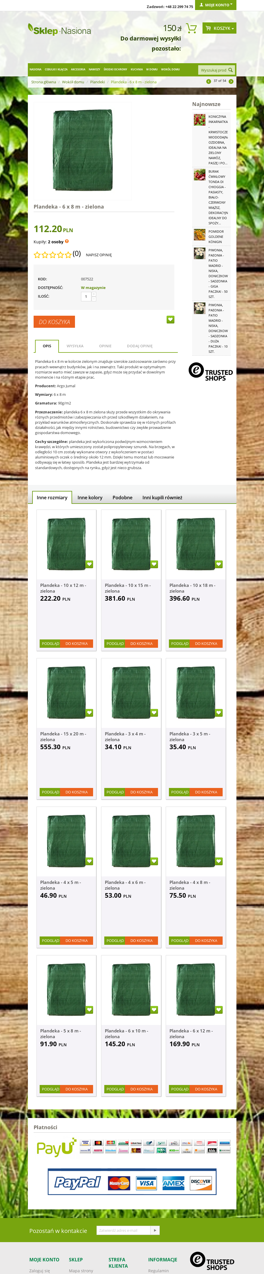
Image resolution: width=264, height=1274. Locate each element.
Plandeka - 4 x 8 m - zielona (189, 885)
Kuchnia (137, 69)
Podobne (122, 497)
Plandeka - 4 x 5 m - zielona (60, 885)
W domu (152, 69)
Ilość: (43, 296)
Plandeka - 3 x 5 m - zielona (189, 736)
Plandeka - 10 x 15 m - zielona (128, 588)
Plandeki (97, 81)
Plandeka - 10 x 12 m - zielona (63, 588)
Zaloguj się (39, 1270)
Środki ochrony (115, 69)
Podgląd (50, 643)
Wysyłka (75, 345)
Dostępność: (50, 287)
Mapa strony (81, 1270)
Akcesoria (78, 69)
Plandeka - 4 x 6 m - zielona (125, 885)
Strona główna (43, 81)
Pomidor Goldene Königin (216, 236)
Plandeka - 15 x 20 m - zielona (63, 736)
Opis (47, 345)
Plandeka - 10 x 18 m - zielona (192, 588)
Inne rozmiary (52, 497)
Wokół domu (170, 69)
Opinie (105, 345)
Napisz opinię (99, 254)
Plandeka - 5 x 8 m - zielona (60, 1033)
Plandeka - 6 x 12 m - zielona (191, 1033)
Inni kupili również (162, 497)
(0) (77, 253)
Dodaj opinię (140, 345)
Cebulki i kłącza (56, 69)
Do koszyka (54, 321)
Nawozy (94, 69)
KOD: (42, 279)
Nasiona (35, 69)
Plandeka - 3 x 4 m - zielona (125, 736)
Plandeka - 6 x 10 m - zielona (126, 1033)
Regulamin (158, 1270)
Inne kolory (90, 497)
